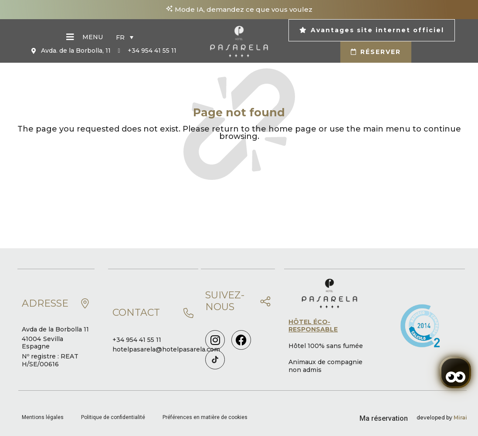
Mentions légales (43, 417)
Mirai (460, 417)
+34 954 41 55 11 (136, 340)
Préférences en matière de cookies (205, 417)
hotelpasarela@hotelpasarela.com (166, 349)
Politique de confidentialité (113, 417)
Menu (92, 37)
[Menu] (70, 37)
